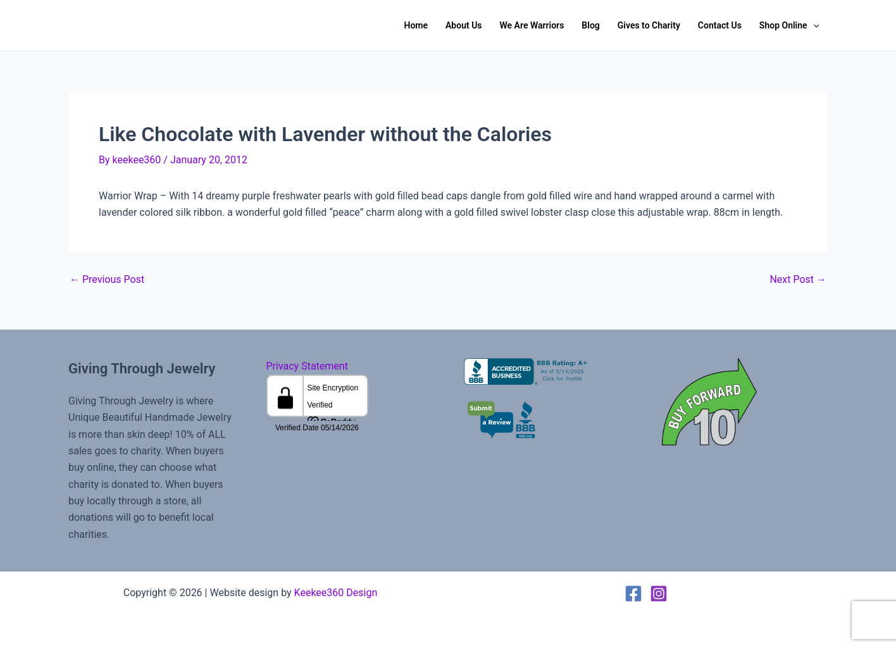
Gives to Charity (649, 25)
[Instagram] (659, 593)
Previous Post (107, 280)
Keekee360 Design (336, 593)
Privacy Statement (307, 366)
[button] (813, 25)
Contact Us (720, 25)
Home (416, 25)
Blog (590, 25)
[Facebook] (633, 593)
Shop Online (789, 25)
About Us (463, 25)
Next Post (797, 280)
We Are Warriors (532, 25)
